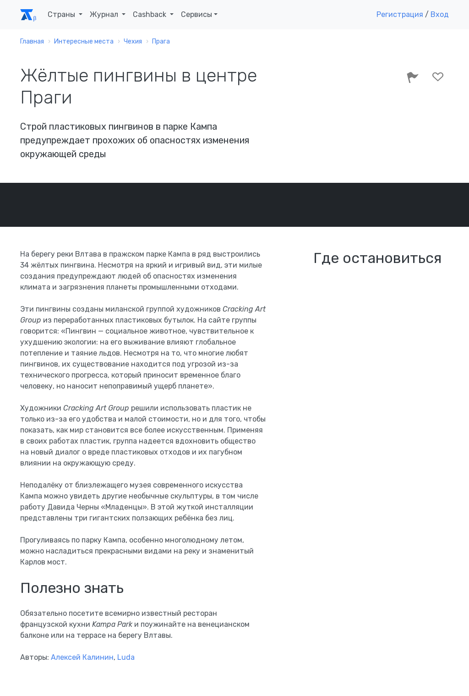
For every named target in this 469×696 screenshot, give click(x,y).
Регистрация (399, 14)
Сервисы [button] (196, 14)
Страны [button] (62, 14)
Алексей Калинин (82, 657)
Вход (440, 14)
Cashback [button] (150, 14)
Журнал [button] (105, 14)
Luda (126, 657)
